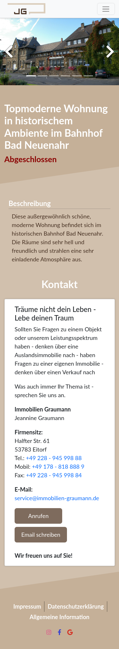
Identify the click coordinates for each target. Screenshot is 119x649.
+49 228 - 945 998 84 (54, 475)
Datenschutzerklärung (76, 606)
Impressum (27, 606)
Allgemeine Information (59, 616)
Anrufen (38, 515)
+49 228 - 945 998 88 (54, 457)
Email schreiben (40, 534)
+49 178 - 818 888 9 (58, 466)
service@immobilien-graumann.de (57, 497)
